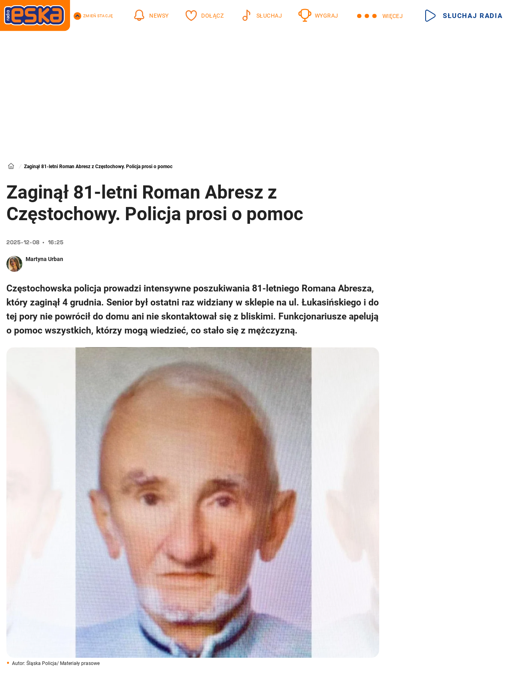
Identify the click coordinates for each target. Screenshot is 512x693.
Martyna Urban (44, 259)
